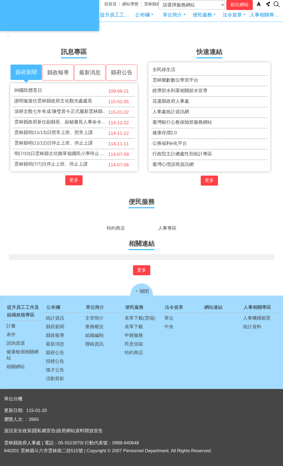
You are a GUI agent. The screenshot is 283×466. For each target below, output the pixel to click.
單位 (168, 318)
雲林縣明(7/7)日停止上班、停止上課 (73, 165)
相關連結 (142, 243)
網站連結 (213, 307)
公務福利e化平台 (169, 143)
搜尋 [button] (277, 4)
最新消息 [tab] (90, 72)
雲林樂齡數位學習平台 (175, 80)
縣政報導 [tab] (58, 72)
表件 (11, 334)
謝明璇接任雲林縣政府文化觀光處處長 (73, 101)
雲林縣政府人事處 (65, 15)
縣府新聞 (55, 326)
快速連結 (209, 51)
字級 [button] (259, 4)
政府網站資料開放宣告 (80, 430)
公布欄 (142, 15)
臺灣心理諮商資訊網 (173, 164)
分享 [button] (268, 4)
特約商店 (134, 352)
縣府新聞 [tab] (26, 72)
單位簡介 (172, 15)
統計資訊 (55, 318)
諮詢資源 (15, 343)
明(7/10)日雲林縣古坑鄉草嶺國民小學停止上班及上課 (73, 154)
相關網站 (15, 366)
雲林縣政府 (154, 4)
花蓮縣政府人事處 (170, 101)
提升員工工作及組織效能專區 (115, 15)
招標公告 (55, 361)
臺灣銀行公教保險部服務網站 (182, 122)
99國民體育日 (73, 91)
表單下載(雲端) (140, 318)
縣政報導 (55, 335)
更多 (74, 180)
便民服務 (202, 15)
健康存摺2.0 (164, 132)
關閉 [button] (144, 291)
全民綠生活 (163, 69)
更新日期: (14, 410)
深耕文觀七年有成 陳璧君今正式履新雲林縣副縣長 (73, 112)
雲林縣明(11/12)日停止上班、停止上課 (73, 143)
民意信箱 (134, 344)
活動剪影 (55, 378)
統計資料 (252, 326)
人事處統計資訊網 (170, 111)
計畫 (11, 325)
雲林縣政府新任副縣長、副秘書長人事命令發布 (73, 122)
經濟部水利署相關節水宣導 (179, 90)
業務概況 (94, 326)
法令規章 (232, 15)
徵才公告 (55, 370)
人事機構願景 (257, 318)
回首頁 (110, 4)
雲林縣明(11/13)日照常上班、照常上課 (73, 133)
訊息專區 (74, 51)
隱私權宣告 (44, 430)
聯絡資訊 (94, 344)
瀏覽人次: (14, 419)
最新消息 (55, 344)
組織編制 (94, 335)
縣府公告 (55, 352)
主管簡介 (94, 318)
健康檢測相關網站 (22, 355)
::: (2, 5)
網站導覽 (130, 4)
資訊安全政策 (18, 430)
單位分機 (13, 398)
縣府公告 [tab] (121, 72)
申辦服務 (134, 335)
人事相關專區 (264, 15)
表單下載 (134, 326)
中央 (168, 326)
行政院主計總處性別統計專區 (182, 153)
